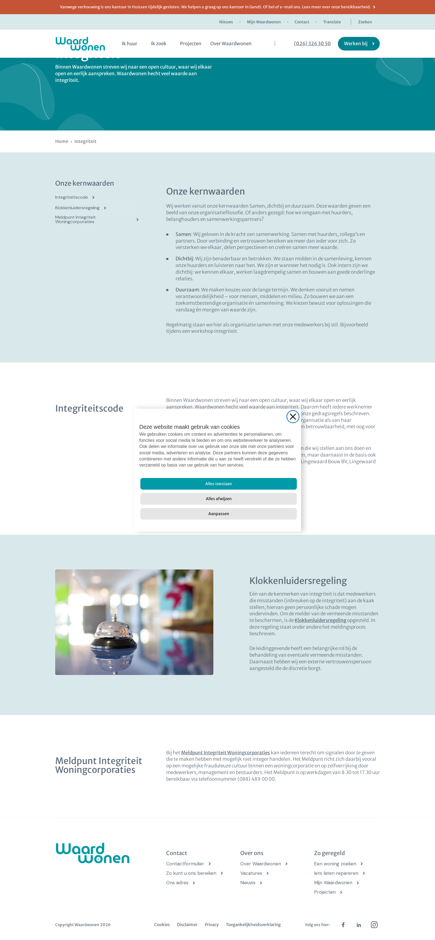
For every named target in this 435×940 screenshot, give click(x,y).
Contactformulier (185, 863)
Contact (302, 21)
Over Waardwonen (231, 44)
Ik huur (129, 44)
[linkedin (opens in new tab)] (358, 924)
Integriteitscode (71, 197)
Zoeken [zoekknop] (365, 21)
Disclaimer (187, 924)
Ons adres (177, 882)
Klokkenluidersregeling (77, 208)
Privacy (212, 924)
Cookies (162, 924)
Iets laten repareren (336, 873)
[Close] (293, 416)
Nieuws (226, 21)
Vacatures (251, 873)
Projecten (190, 44)
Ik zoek (158, 44)
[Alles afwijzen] (218, 499)
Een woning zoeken (335, 863)
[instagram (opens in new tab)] (374, 924)
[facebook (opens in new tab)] (343, 924)
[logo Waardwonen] (80, 43)
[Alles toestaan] (218, 484)
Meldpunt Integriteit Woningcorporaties (75, 219)
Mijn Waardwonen (264, 21)
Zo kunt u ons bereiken (191, 873)
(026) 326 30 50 (312, 43)
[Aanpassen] (218, 514)
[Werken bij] (359, 44)
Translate (332, 21)
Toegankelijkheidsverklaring (253, 924)
